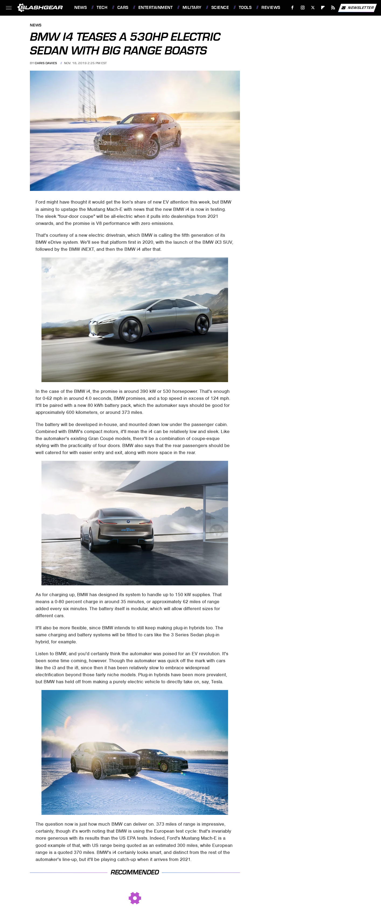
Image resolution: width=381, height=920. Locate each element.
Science (220, 7)
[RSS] (333, 8)
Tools (245, 7)
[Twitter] (313, 8)
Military (192, 7)
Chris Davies (46, 63)
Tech (102, 7)
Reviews (270, 7)
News (80, 7)
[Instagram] (303, 8)
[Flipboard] (323, 8)
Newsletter (357, 7)
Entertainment (155, 7)
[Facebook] (292, 8)
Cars (122, 7)
